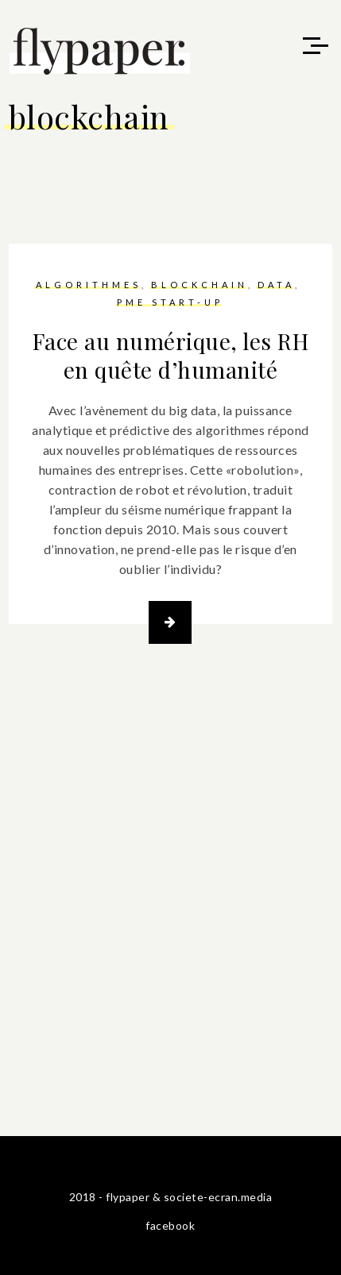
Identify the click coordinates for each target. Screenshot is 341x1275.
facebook (170, 1225)
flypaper (127, 1197)
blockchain (199, 284)
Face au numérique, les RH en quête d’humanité (171, 355)
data (276, 284)
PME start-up (170, 302)
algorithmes (88, 284)
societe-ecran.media (218, 1197)
